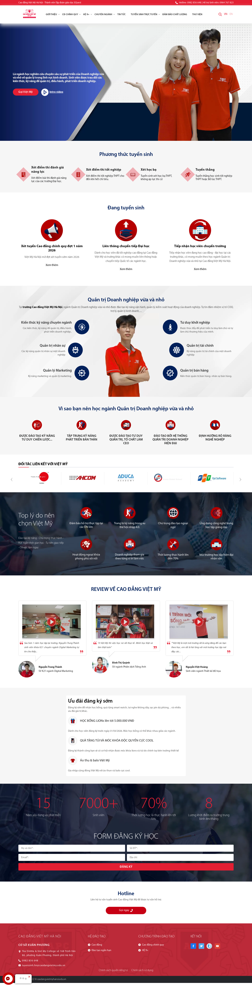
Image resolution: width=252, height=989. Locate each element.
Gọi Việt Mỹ (25, 92)
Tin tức (121, 14)
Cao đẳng (97, 944)
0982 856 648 (30, 961)
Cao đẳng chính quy (153, 944)
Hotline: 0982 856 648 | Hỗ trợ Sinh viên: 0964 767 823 (204, 2)
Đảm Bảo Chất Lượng (174, 14)
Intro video (52, 92)
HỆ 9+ (87, 14)
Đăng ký (126, 866)
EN (231, 14)
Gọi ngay (126, 910)
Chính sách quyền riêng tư (113, 970)
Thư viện (197, 14)
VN (225, 14)
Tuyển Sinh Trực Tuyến (145, 14)
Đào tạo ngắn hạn (101, 950)
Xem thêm (52, 265)
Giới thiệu (53, 14)
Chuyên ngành (105, 14)
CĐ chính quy (71, 14)
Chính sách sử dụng (142, 970)
